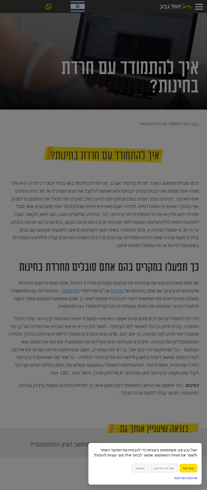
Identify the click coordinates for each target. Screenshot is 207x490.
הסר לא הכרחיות (164, 468)
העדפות (140, 468)
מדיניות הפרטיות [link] (185, 478)
